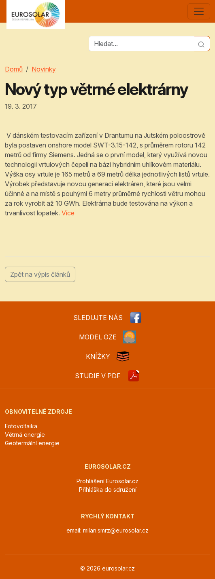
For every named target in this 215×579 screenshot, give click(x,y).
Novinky (44, 69)
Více (68, 213)
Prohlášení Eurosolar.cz (107, 481)
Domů (14, 69)
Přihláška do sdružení (107, 489)
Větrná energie (25, 434)
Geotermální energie (32, 443)
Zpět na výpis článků (40, 274)
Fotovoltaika (21, 426)
